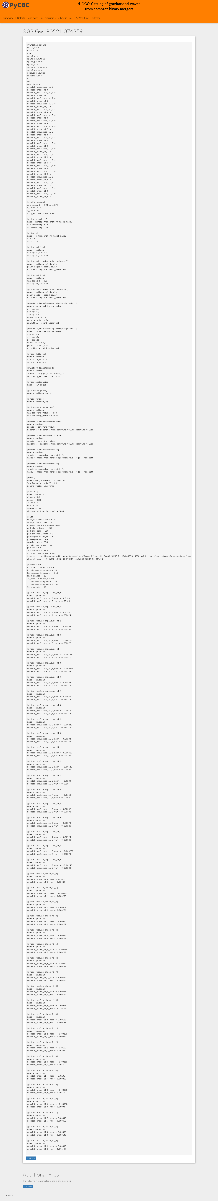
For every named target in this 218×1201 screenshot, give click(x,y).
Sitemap (9, 1196)
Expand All (28, 1186)
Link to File (30, 1158)
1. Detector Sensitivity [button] (27, 18)
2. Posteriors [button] (48, 18)
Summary (8, 18)
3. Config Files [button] (66, 18)
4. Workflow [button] (83, 18)
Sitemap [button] (97, 18)
